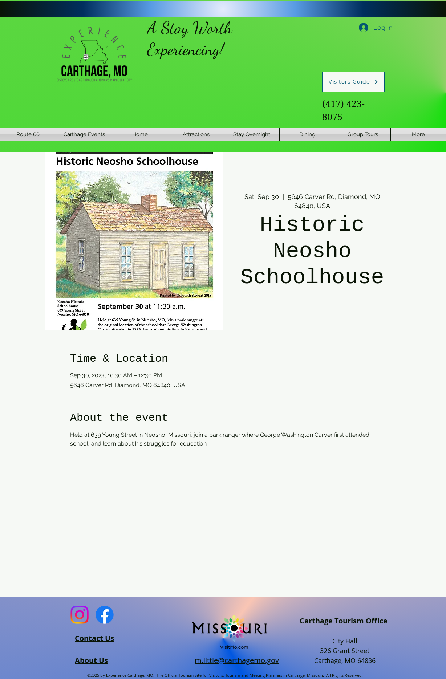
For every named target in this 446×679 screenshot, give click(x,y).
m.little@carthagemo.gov (237, 660)
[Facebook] (105, 615)
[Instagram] (80, 615)
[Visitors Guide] (353, 82)
